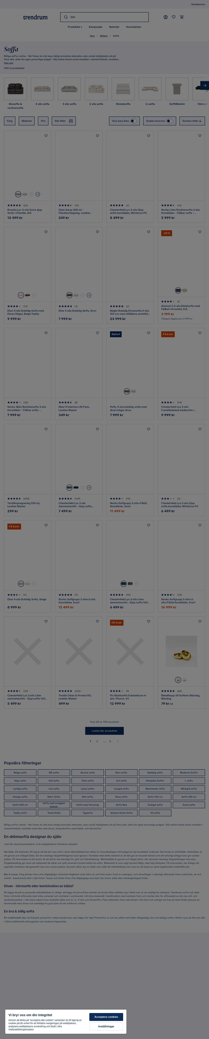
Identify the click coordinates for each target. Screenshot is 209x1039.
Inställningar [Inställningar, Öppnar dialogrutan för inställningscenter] (106, 1026)
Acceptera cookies (106, 1016)
